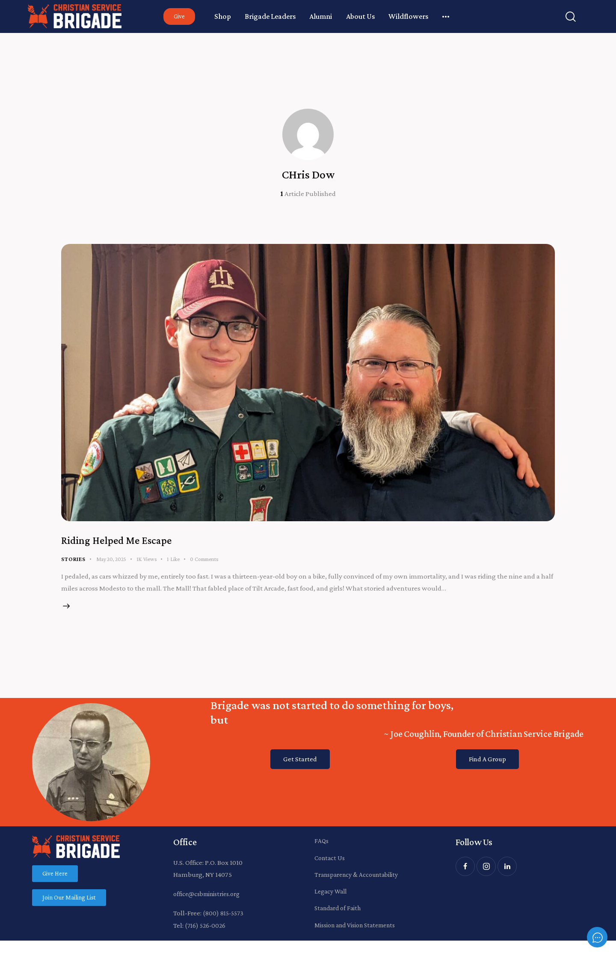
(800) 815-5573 (224, 922)
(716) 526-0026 (206, 934)
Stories (73, 561)
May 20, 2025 (111, 562)
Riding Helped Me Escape (138, 542)
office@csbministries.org (210, 903)
